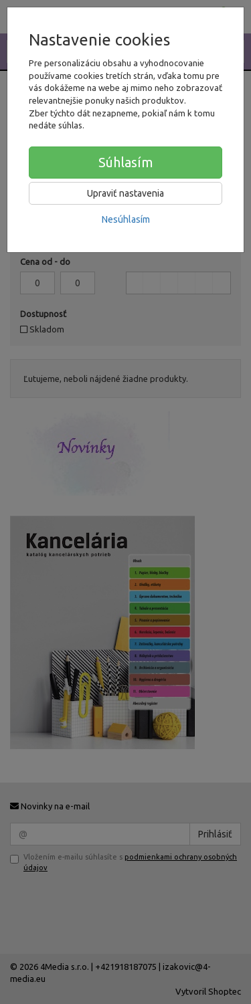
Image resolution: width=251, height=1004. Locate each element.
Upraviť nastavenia (125, 193)
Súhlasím (125, 162)
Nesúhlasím (126, 219)
